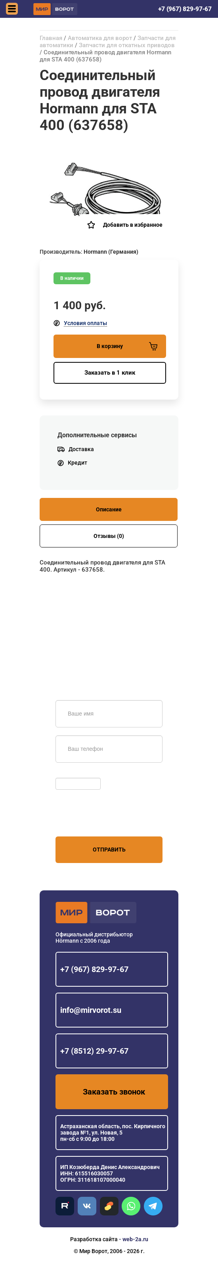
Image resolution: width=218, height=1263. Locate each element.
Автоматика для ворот (100, 38)
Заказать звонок (114, 1092)
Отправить (109, 849)
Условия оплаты (85, 323)
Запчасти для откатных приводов (127, 45)
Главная (51, 38)
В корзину (127, 346)
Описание (109, 509)
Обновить (70, 773)
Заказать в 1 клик (109, 372)
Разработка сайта (94, 1239)
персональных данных (85, 821)
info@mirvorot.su (90, 1010)
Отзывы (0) (109, 536)
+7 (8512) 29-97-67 (94, 1051)
